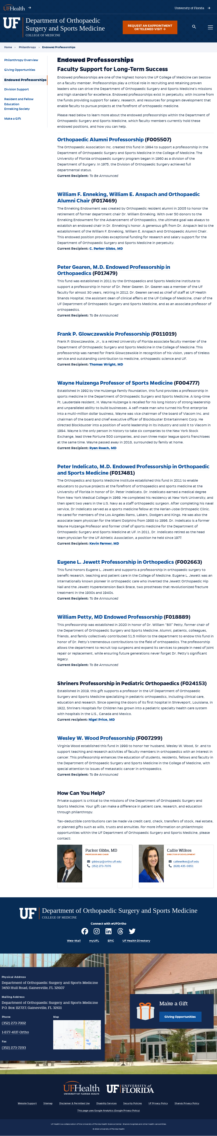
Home (8, 47)
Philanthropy (27, 47)
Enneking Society (17, 109)
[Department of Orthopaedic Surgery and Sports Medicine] (65, 24)
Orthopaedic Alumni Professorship (100, 139)
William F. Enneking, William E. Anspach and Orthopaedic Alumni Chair (128, 197)
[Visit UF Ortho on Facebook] (85, 933)
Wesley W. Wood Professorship (96, 738)
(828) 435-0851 (183, 866)
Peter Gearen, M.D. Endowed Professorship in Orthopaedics (113, 270)
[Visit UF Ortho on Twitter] (132, 933)
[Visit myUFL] (93, 940)
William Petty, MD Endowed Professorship (110, 617)
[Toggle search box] (194, 27)
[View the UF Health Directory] (137, 940)
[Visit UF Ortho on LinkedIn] (108, 933)
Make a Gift (12, 119)
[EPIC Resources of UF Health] (110, 940)
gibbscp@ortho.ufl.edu (106, 861)
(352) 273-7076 (101, 866)
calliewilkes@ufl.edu (186, 861)
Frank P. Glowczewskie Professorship (103, 334)
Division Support (16, 89)
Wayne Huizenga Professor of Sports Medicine (115, 383)
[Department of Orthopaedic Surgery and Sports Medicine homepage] (11, 27)
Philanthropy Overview (21, 60)
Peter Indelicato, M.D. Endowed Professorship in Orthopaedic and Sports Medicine (133, 469)
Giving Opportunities (19, 70)
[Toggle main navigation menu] (210, 27)
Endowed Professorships (25, 80)
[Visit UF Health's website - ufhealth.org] (14, 7)
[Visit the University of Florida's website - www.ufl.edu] (189, 8)
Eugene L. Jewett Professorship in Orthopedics (115, 562)
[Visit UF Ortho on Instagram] (97, 933)
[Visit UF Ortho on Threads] (120, 933)
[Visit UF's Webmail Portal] (72, 940)
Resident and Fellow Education (18, 101)
